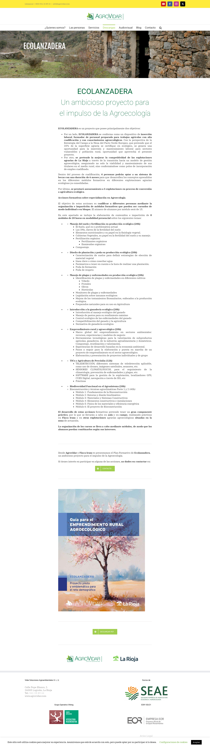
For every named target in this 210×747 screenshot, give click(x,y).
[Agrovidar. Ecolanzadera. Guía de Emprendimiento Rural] (101, 490)
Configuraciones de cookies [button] (173, 742)
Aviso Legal (146, 735)
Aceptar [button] (196, 742)
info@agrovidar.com (61, 4)
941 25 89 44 (36, 693)
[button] (160, 27)
